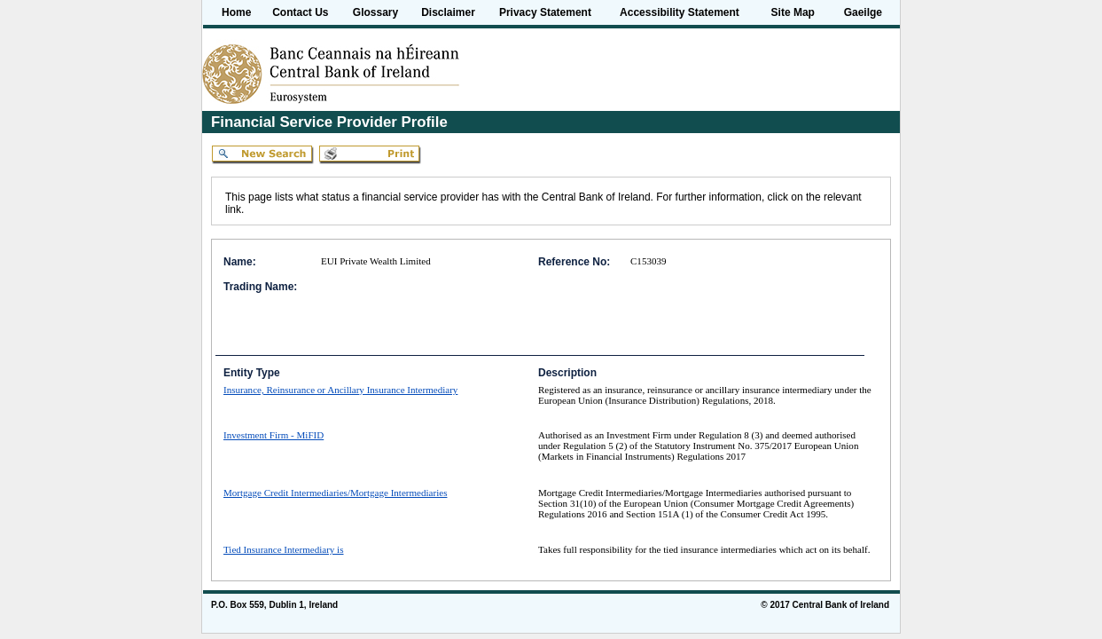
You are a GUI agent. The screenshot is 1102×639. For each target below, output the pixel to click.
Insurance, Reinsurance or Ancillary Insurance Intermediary (340, 389)
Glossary (375, 12)
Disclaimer (448, 12)
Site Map (793, 12)
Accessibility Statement (679, 12)
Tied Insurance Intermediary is (283, 549)
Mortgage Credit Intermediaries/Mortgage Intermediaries (335, 492)
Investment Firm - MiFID (273, 435)
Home (236, 12)
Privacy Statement (545, 12)
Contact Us (300, 12)
